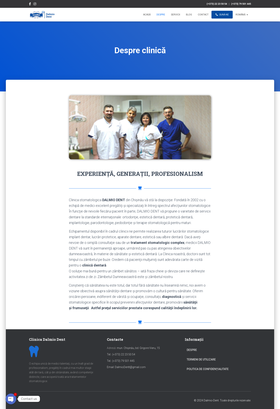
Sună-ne (222, 14)
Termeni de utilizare (201, 359)
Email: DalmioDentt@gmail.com (126, 367)
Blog (189, 14)
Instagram (34, 4)
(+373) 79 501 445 (241, 4)
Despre (161, 14)
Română (242, 14)
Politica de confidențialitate (208, 369)
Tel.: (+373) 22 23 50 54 (121, 354)
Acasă (147, 14)
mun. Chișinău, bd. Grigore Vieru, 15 (133, 348)
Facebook (30, 4)
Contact (203, 14)
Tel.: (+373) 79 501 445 (121, 360)
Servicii (175, 14)
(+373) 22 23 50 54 (217, 4)
